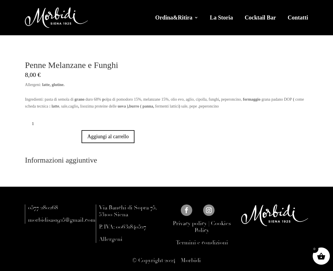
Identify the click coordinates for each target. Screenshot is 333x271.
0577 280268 (43, 207)
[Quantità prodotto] (34, 124)
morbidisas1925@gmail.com (62, 220)
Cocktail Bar (260, 17)
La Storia (221, 17)
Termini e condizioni (202, 242)
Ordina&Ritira (174, 17)
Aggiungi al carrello (108, 136)
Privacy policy (190, 223)
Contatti (298, 17)
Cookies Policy (213, 227)
